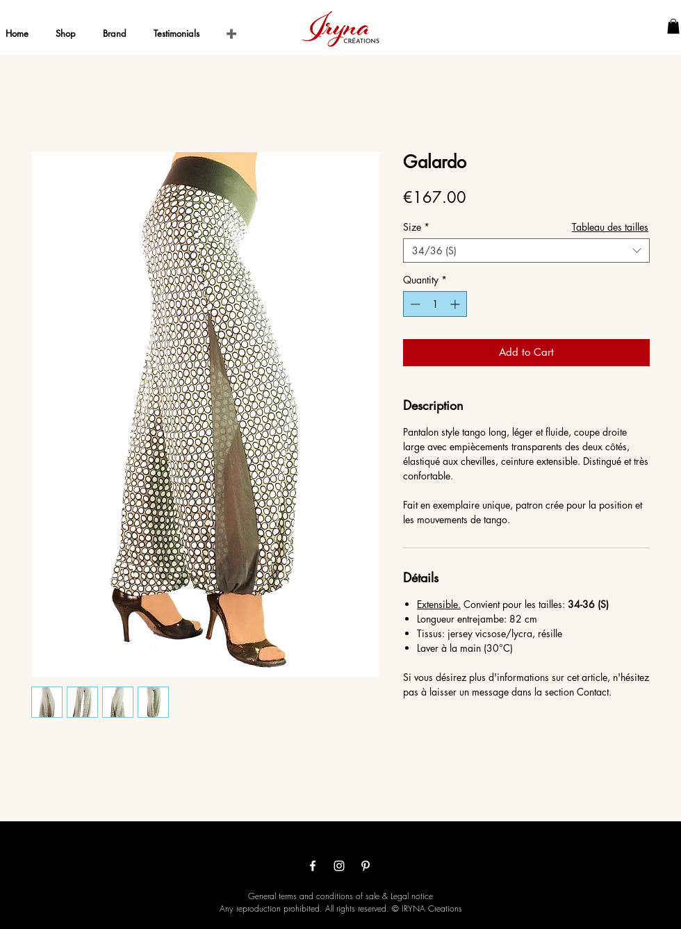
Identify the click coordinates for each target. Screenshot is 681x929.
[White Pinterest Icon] (365, 866)
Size (416, 227)
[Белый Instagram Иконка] (339, 866)
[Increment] (456, 304)
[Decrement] (413, 304)
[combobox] (526, 250)
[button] (673, 26)
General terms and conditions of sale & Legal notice (340, 896)
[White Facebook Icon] (313, 866)
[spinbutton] (435, 304)
